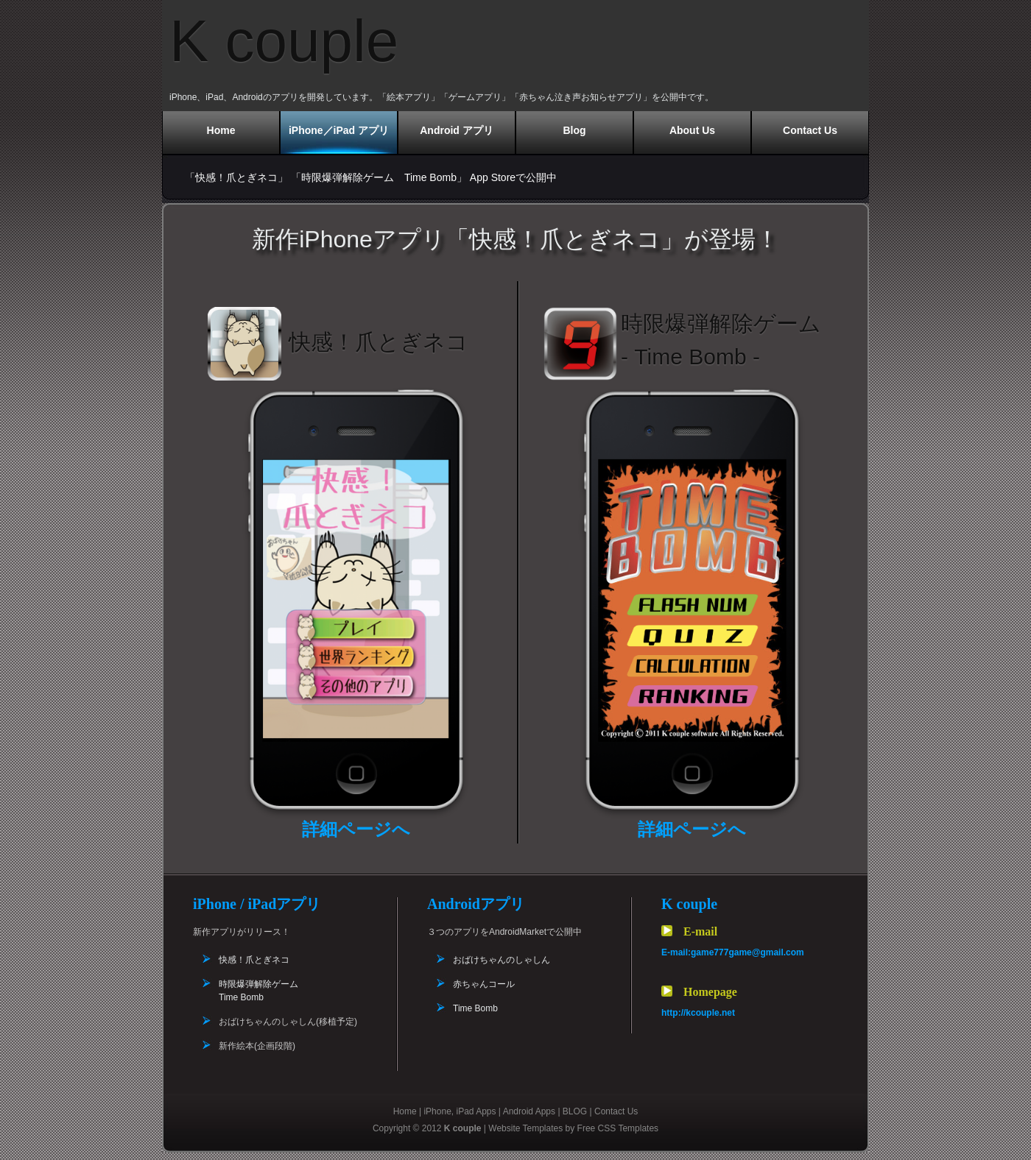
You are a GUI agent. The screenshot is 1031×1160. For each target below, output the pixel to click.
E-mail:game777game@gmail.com (732, 952)
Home (221, 130)
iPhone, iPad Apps (459, 1111)
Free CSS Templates (618, 1128)
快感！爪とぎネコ (254, 960)
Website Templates (525, 1128)
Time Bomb (475, 1008)
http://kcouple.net (698, 1013)
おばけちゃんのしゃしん (501, 960)
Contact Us (810, 130)
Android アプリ (456, 130)
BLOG (575, 1111)
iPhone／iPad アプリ (339, 130)
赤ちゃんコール (484, 984)
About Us (692, 130)
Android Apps (529, 1111)
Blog (574, 130)
